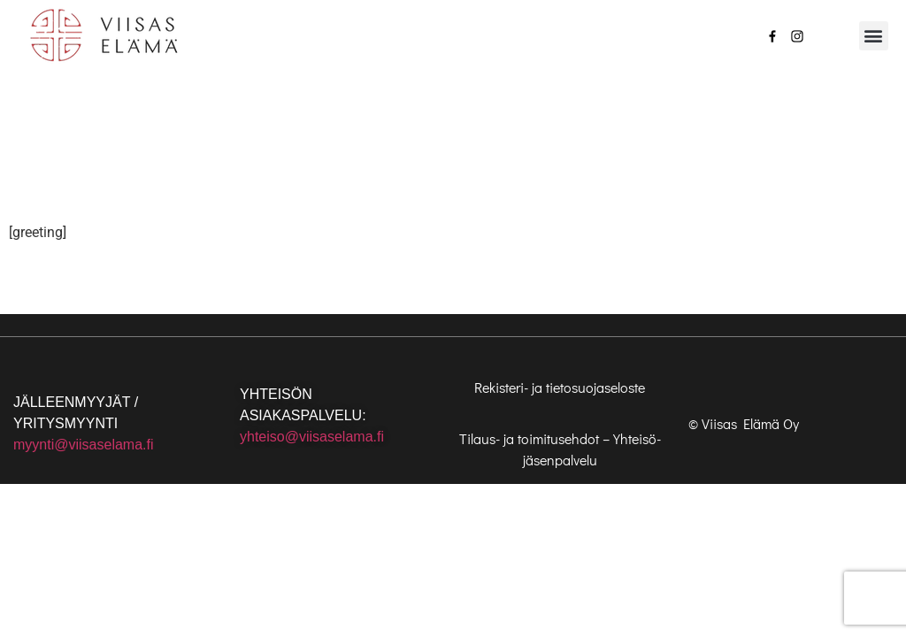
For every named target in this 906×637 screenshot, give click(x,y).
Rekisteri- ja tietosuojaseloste (559, 387)
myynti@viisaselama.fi (83, 444)
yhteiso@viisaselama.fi (312, 436)
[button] (873, 35)
